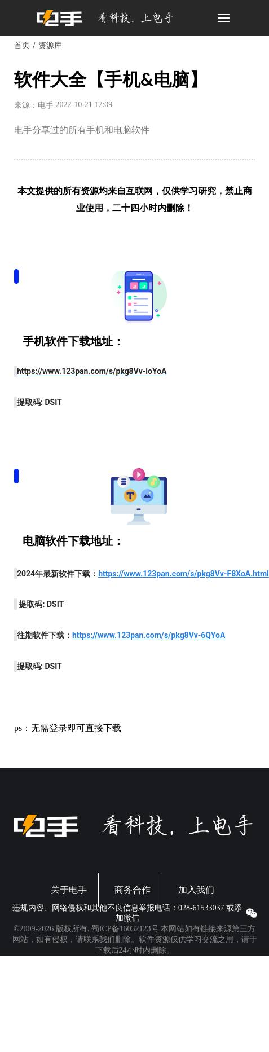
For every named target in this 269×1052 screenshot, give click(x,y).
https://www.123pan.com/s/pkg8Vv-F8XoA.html (183, 573)
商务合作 (132, 890)
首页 (22, 45)
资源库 (50, 45)
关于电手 (69, 890)
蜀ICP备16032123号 (125, 929)
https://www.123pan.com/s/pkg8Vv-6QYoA (148, 635)
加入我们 (196, 890)
